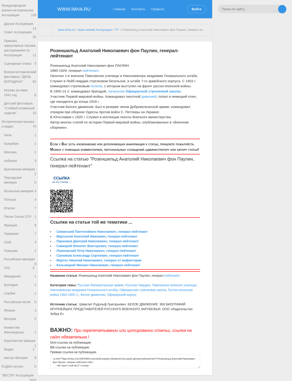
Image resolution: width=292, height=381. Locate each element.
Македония (20, 304)
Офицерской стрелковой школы (153, 91)
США (20, 268)
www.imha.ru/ (66, 29)
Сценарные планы (20, 75)
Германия (20, 259)
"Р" (117, 29)
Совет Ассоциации (20, 36)
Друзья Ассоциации (20, 26)
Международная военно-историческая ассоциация (19, 11)
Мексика (20, 172)
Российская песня (20, 331)
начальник (116, 91)
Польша (19, 222)
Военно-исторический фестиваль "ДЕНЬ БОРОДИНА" (20, 92)
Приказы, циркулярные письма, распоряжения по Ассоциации (20, 57)
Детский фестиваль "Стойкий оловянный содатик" (20, 127)
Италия (20, 232)
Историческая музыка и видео (19, 143)
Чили (20, 154)
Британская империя (20, 192)
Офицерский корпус (122, 295)
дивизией (148, 96)
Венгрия (20, 349)
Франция (20, 250)
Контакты (138, 9)
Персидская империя (20, 202)
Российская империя (20, 287)
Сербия (20, 322)
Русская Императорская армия (100, 285)
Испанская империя (20, 215)
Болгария (20, 313)
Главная (119, 9)
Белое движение (93, 295)
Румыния (20, 277)
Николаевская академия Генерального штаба (84, 290)
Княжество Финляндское (20, 361)
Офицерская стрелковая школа (143, 290)
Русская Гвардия (137, 285)
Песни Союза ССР (20, 240)
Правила (157, 9)
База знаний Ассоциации (95, 29)
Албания (20, 181)
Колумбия (20, 163)
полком (96, 86)
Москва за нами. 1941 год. (20, 110)
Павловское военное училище (174, 285)
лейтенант (90, 70)
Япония (20, 340)
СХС (19, 295)
